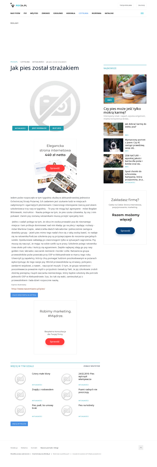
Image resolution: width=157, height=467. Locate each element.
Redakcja (14, 448)
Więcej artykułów (19, 424)
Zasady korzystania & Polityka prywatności (86, 454)
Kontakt (34, 448)
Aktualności (20, 128)
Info (109, 100)
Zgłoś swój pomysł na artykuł (24, 295)
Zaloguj (141, 5)
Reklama (24, 448)
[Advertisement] (78, 42)
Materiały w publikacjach (61, 454)
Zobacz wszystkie (92, 366)
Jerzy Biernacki (39, 128)
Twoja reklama (126, 5)
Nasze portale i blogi (49, 448)
